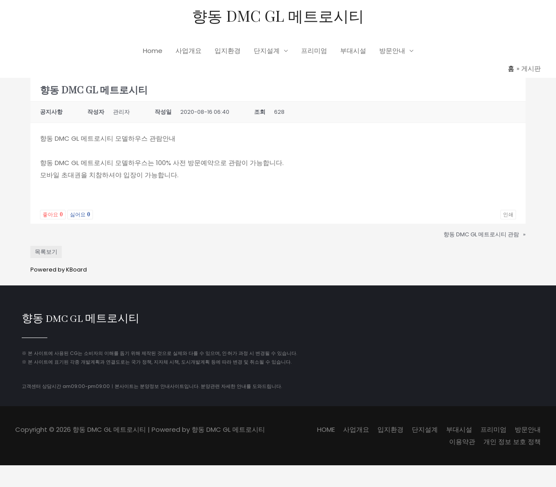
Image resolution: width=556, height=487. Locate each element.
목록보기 (46, 251)
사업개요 (188, 50)
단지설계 (267, 50)
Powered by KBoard (58, 269)
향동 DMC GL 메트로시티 (278, 15)
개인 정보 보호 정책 (512, 441)
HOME (326, 429)
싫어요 (80, 214)
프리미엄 (314, 50)
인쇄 (508, 214)
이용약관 (462, 441)
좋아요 (53, 214)
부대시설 (353, 50)
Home (152, 50)
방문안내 (392, 50)
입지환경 (228, 50)
